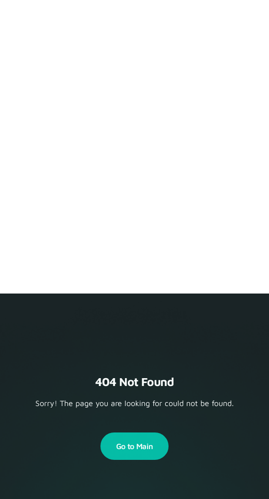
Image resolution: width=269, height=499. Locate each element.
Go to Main (134, 446)
